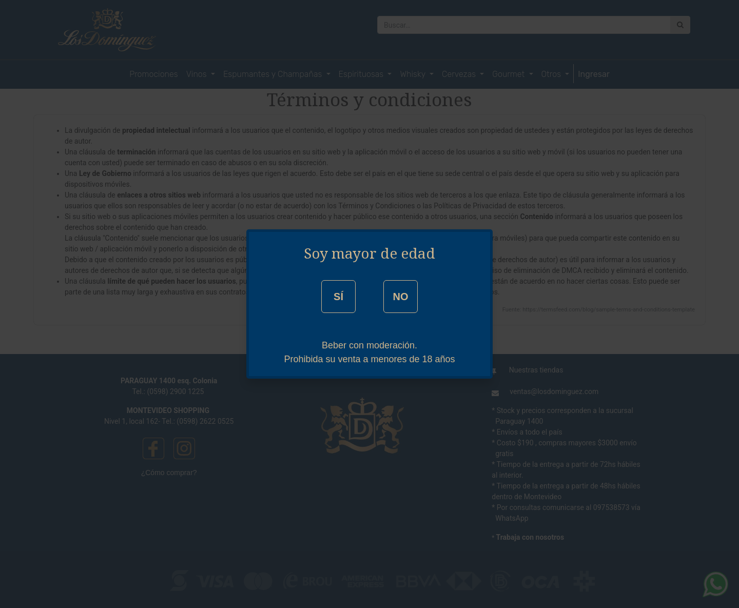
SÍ (338, 296)
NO (400, 296)
